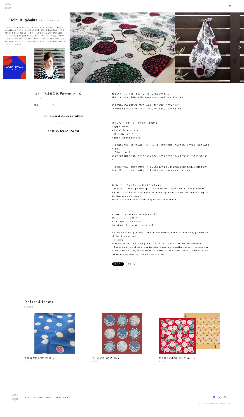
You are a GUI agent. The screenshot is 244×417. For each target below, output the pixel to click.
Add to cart (63, 123)
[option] (122, 47)
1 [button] (119, 85)
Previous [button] (4, 47)
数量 (36, 105)
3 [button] (123, 85)
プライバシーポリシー (33, 397)
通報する (131, 264)
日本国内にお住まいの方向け (63, 131)
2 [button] (121, 85)
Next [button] (239, 47)
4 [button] (125, 85)
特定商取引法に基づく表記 (57, 397)
